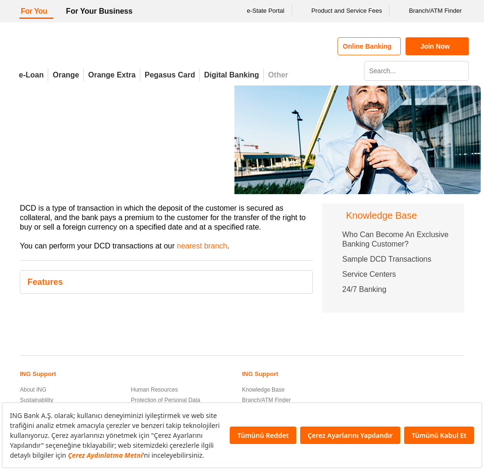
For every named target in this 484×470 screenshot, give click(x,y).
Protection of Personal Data (165, 400)
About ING (33, 389)
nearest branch (202, 246)
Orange (65, 75)
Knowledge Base (263, 389)
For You (34, 11)
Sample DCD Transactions (387, 259)
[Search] (460, 71)
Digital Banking (231, 75)
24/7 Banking (364, 289)
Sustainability (36, 400)
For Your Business (99, 11)
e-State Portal (259, 11)
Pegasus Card (170, 75)
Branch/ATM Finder (429, 11)
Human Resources (154, 389)
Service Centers (369, 274)
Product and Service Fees (340, 11)
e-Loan (31, 75)
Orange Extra (111, 75)
